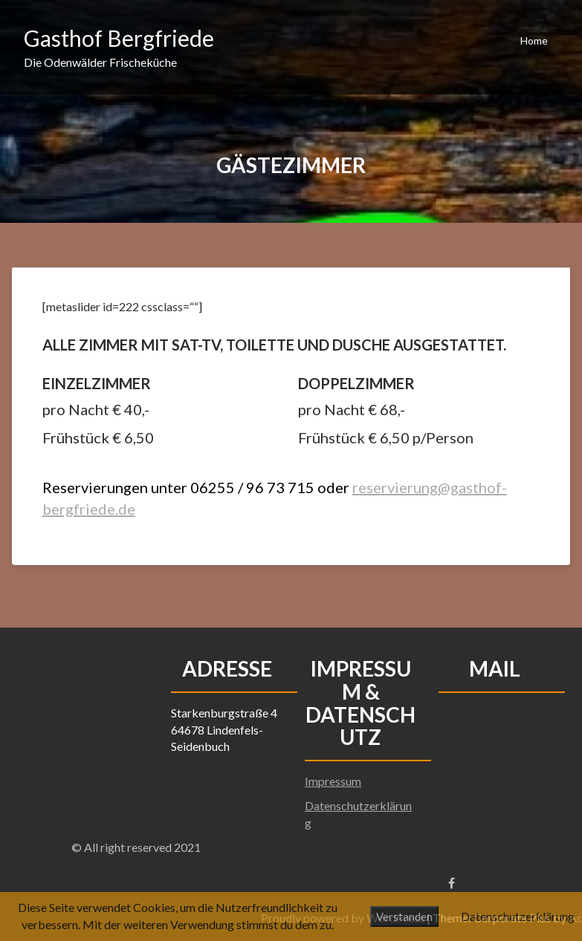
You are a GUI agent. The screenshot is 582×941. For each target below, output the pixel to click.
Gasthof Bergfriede (119, 38)
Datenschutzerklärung (518, 916)
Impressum (333, 781)
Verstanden (404, 916)
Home (534, 40)
